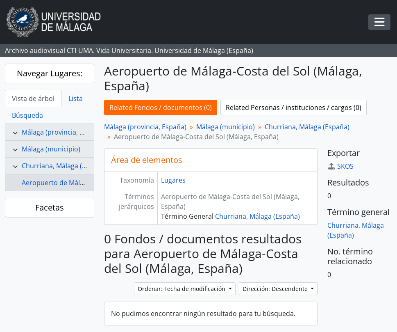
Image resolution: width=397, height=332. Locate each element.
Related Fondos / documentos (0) (160, 107)
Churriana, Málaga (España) (64, 165)
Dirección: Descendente (276, 289)
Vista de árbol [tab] (33, 98)
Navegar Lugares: (49, 73)
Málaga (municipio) (51, 148)
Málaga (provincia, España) (63, 132)
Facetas (49, 207)
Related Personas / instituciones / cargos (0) (293, 107)
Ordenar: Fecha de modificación (182, 289)
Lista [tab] (75, 98)
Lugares (173, 180)
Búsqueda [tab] (27, 115)
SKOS (340, 166)
